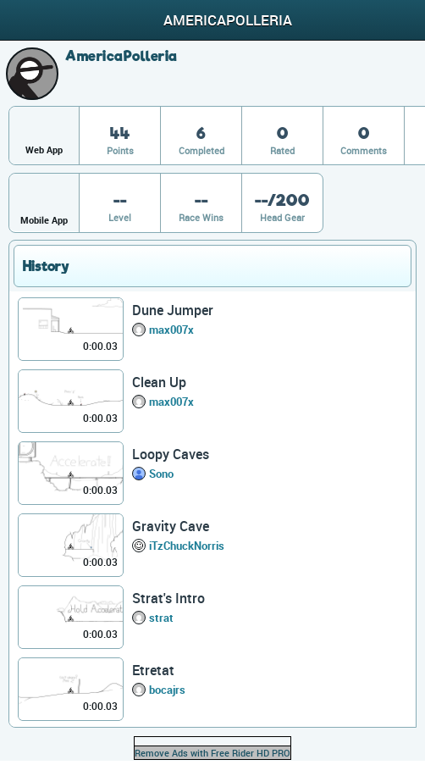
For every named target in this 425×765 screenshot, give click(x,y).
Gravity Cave (170, 526)
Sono (161, 473)
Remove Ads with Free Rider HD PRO (212, 752)
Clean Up (159, 382)
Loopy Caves (170, 454)
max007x (171, 329)
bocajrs (167, 689)
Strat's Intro (168, 598)
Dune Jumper (172, 310)
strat (161, 617)
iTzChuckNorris (186, 545)
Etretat (153, 670)
